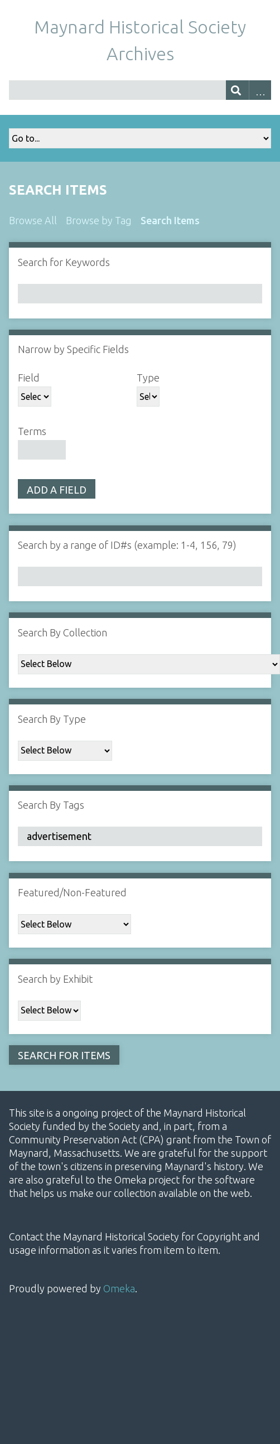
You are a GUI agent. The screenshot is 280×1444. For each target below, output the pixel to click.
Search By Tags (51, 804)
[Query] (140, 90)
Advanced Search (260, 90)
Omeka (119, 1288)
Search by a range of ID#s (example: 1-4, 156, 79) (127, 544)
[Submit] (237, 90)
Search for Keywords (64, 262)
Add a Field (56, 489)
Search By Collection (62, 632)
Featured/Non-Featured (72, 892)
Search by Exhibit (55, 978)
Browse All (33, 220)
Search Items (170, 220)
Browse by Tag (99, 220)
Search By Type (52, 719)
